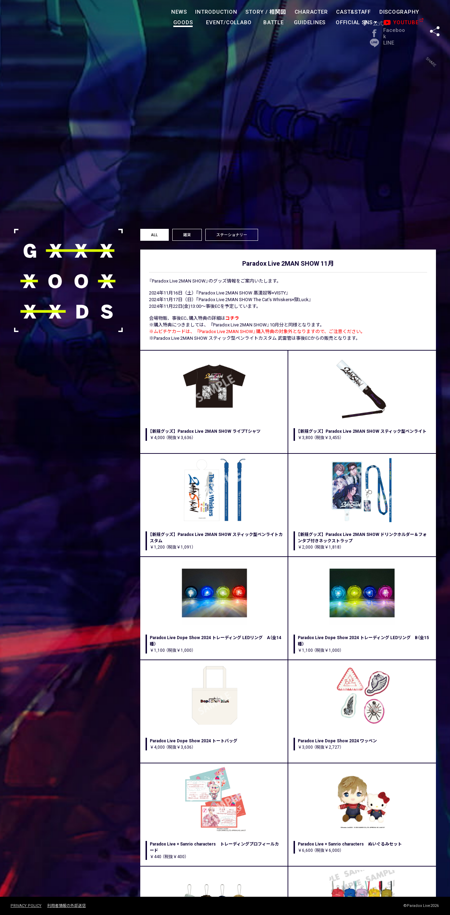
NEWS (179, 12)
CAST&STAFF (353, 12)
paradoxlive (42, 19)
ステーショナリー (231, 235)
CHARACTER (311, 12)
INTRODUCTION (216, 12)
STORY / (265, 12)
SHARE (434, 17)
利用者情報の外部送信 (66, 906)
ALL (154, 235)
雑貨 (187, 235)
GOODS (183, 22)
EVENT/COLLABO (229, 22)
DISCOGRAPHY (399, 12)
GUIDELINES (310, 22)
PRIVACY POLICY (26, 906)
